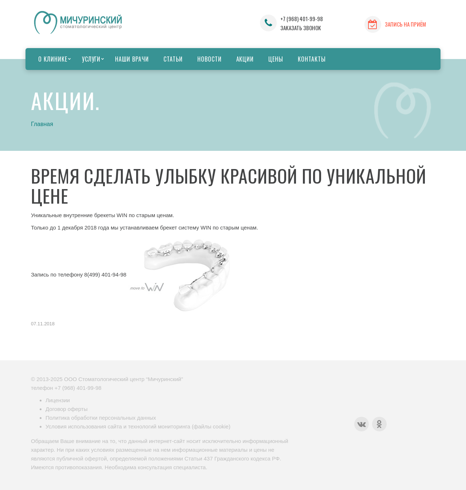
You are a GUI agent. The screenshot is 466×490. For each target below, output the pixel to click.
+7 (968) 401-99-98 (301, 19)
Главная (42, 124)
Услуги (91, 59)
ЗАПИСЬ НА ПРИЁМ (405, 24)
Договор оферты (67, 409)
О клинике (52, 59)
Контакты (312, 59)
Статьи (173, 59)
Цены (275, 59)
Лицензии (58, 400)
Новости (209, 59)
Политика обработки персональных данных (101, 418)
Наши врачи (132, 59)
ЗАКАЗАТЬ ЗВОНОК (300, 28)
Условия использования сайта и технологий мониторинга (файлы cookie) (138, 426)
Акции (245, 59)
